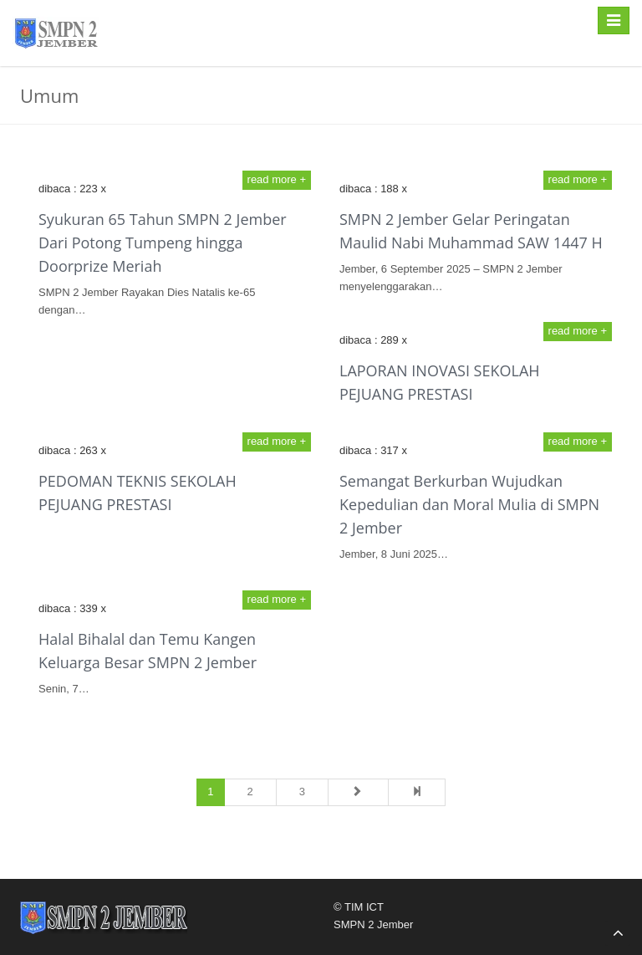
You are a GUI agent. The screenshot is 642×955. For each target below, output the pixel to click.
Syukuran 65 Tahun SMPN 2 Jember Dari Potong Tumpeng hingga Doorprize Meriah (162, 242)
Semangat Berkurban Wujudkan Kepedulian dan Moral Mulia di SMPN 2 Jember (469, 504)
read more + (276, 179)
